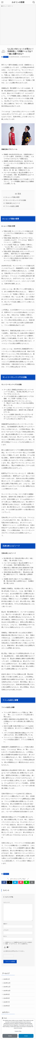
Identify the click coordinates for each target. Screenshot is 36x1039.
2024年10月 (6, 990)
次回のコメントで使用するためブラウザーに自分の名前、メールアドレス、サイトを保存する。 (18, 943)
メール (5, 930)
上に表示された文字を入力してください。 (14, 951)
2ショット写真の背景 (12, 197)
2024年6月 (6, 1006)
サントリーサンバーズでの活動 (16, 200)
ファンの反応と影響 (12, 206)
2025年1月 (6, 979)
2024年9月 (6, 994)
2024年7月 (6, 1002)
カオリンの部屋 (18, 2)
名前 (5, 923)
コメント (6, 902)
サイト (5, 936)
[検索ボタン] (33, 2)
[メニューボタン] (2, 2)
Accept (26, 1036)
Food (5, 1018)
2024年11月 (6, 986)
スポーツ (6, 56)
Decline (10, 1036)
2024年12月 (6, 983)
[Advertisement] (18, 25)
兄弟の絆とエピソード (13, 203)
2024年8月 (6, 998)
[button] (4, 882)
